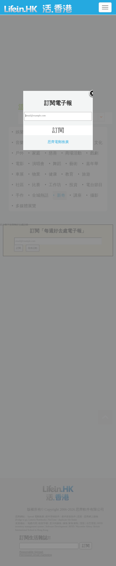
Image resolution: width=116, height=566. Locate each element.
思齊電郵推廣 (58, 142)
